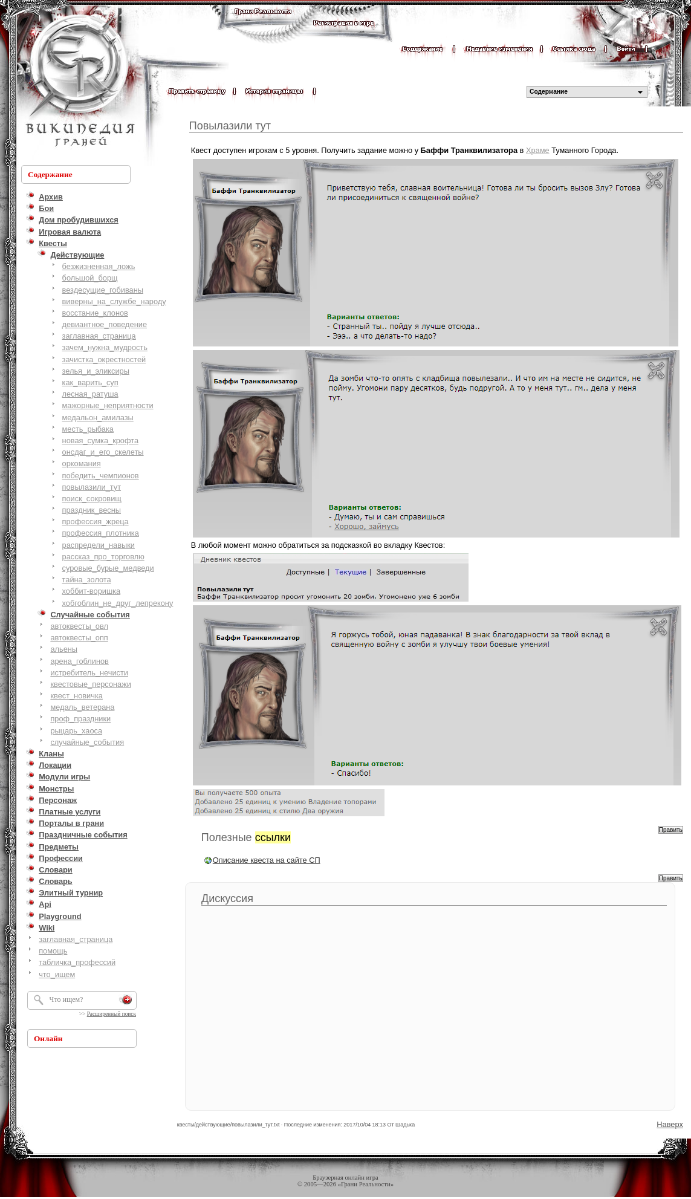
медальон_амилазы (98, 417)
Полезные (246, 837)
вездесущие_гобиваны (102, 289)
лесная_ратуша (90, 393)
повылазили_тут (92, 487)
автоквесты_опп (79, 637)
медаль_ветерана (82, 707)
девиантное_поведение (104, 324)
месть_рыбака (88, 429)
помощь (53, 950)
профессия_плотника (100, 533)
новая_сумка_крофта (100, 440)
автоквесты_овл (79, 626)
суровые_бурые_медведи (108, 568)
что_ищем (57, 974)
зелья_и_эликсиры (95, 370)
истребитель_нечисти (89, 672)
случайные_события (87, 742)
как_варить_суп (90, 382)
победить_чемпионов (100, 475)
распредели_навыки (98, 545)
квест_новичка (76, 695)
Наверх (670, 1124)
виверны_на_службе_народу (114, 301)
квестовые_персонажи (90, 684)
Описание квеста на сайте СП (266, 860)
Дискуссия (227, 898)
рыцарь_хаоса (76, 730)
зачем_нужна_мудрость (105, 347)
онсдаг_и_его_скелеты (103, 452)
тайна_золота (86, 579)
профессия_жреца (95, 521)
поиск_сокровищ (92, 498)
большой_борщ (90, 277)
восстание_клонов (95, 312)
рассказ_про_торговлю (103, 556)
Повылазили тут (230, 126)
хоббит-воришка (91, 591)
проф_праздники (80, 718)
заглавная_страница (99, 335)
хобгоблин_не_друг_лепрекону (118, 603)
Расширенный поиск (111, 1014)
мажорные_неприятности (108, 405)
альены (63, 649)
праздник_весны (91, 510)
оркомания (81, 463)
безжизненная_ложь (98, 266)
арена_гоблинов (79, 661)
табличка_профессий (77, 962)
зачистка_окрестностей (104, 359)
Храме (538, 150)
